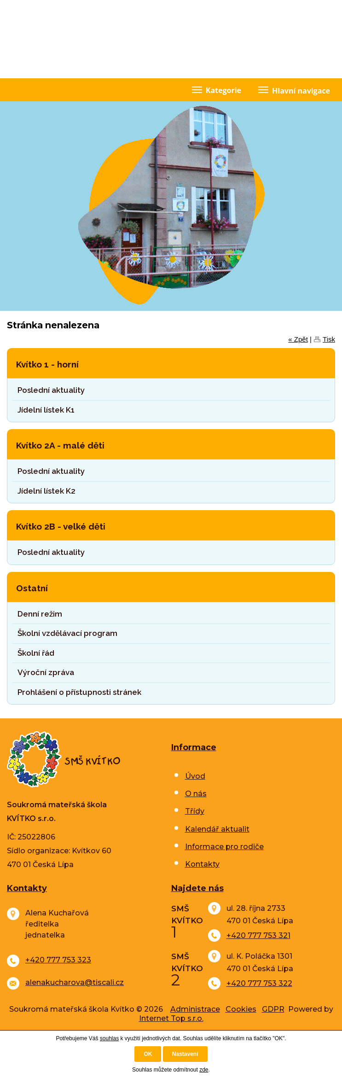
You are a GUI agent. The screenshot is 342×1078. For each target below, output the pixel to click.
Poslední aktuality (51, 390)
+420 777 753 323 (58, 960)
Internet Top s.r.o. (171, 1018)
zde (203, 1069)
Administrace (195, 1009)
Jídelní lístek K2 (46, 490)
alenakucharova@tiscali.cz (74, 982)
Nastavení (185, 1054)
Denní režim (39, 613)
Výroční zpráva (45, 672)
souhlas (109, 1038)
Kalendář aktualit (217, 829)
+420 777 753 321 (258, 935)
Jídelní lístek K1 (46, 409)
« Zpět (298, 339)
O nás (196, 793)
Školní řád (35, 653)
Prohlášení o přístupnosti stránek (79, 692)
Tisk (329, 339)
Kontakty (202, 864)
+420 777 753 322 (259, 983)
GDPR (273, 1009)
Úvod (195, 776)
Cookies (241, 1009)
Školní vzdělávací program (67, 633)
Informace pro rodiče (224, 846)
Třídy (194, 811)
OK (148, 1054)
